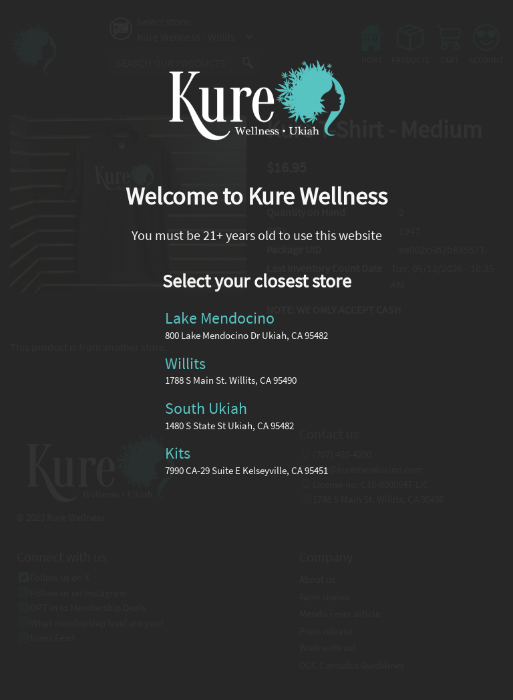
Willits (185, 362)
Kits (177, 453)
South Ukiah (206, 408)
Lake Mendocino (220, 318)
